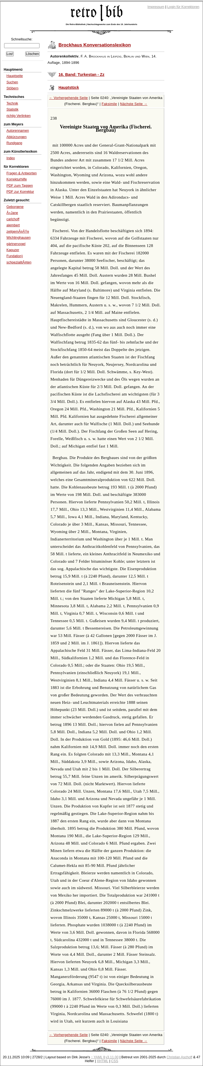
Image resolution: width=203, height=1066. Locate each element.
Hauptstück (68, 88)
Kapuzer (12, 250)
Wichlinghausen (18, 238)
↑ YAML (97, 1057)
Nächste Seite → (133, 104)
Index (10, 158)
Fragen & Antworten (21, 173)
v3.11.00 (112, 1057)
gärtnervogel (15, 244)
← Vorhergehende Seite (68, 98)
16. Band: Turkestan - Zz (81, 74)
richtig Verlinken (18, 116)
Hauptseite (14, 76)
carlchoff (12, 219)
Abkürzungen (16, 137)
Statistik (12, 109)
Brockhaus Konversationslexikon (94, 45)
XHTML (102, 1061)
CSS (114, 1061)
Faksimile (109, 104)
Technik (12, 103)
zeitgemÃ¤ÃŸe (17, 231)
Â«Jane (12, 213)
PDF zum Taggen (19, 186)
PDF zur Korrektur (20, 192)
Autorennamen (17, 131)
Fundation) (14, 256)
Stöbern (12, 88)
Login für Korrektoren (183, 7)
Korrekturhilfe (16, 179)
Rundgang (14, 143)
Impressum (156, 7)
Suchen (12, 82)
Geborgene (14, 207)
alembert (13, 225)
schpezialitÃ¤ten (18, 262)
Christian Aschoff (179, 1057)
